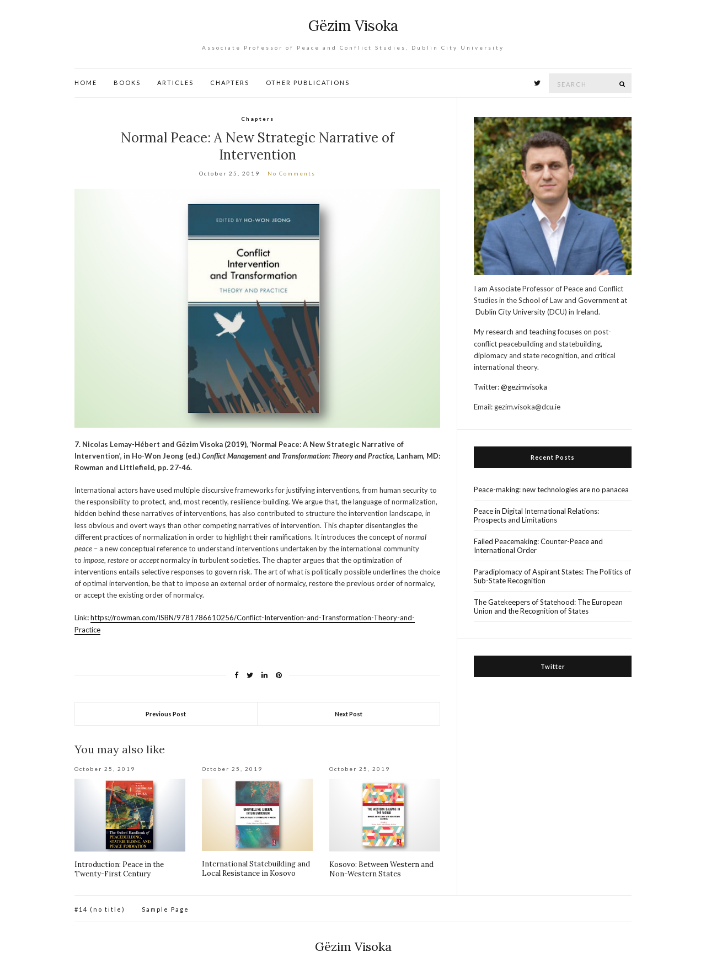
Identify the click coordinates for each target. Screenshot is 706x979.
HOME (85, 82)
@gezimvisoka (524, 386)
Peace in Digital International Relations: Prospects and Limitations (536, 515)
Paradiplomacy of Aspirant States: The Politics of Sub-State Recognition (552, 576)
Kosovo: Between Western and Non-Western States (381, 869)
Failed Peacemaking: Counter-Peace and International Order (538, 546)
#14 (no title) (99, 909)
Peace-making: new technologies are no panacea (551, 489)
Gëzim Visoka (353, 26)
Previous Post (166, 713)
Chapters (257, 118)
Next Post (348, 713)
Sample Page (165, 909)
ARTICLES (175, 82)
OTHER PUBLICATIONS (308, 82)
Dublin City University (510, 311)
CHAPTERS (229, 82)
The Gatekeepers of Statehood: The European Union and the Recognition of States (548, 606)
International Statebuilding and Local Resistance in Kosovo (256, 868)
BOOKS (127, 82)
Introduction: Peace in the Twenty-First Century (119, 869)
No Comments (291, 173)
